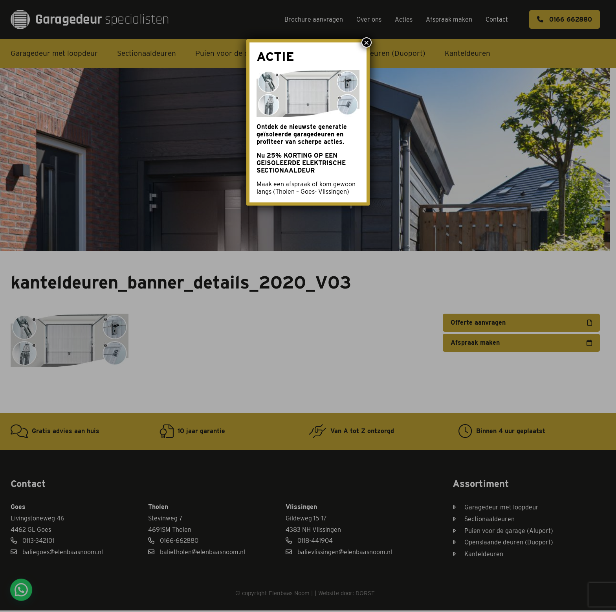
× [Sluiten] (366, 42)
